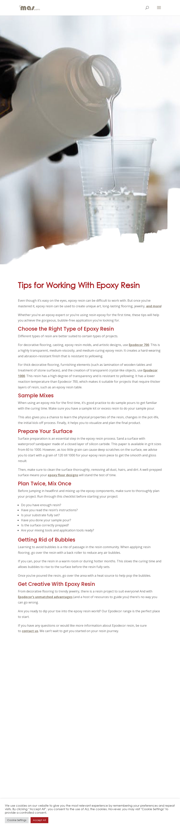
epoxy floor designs (63, 475)
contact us (30, 631)
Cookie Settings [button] (16, 820)
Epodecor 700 (139, 345)
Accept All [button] (39, 820)
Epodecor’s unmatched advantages (45, 597)
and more (153, 306)
